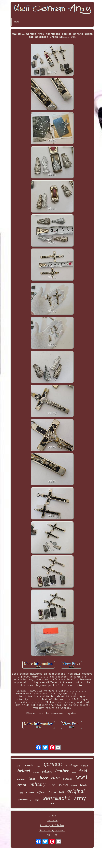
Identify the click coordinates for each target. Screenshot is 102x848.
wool (74, 772)
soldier (63, 785)
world (38, 766)
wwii (81, 777)
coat (37, 800)
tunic (84, 766)
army (80, 798)
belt (61, 792)
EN (48, 835)
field (83, 771)
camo (30, 792)
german (53, 763)
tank (52, 803)
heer (44, 777)
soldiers (47, 771)
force (52, 792)
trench (28, 765)
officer (41, 792)
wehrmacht (57, 798)
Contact (52, 820)
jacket (32, 778)
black (83, 785)
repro (21, 785)
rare (55, 777)
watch (74, 785)
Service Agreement (52, 830)
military (38, 784)
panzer (36, 772)
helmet (23, 770)
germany (24, 799)
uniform (21, 779)
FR (55, 835)
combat (68, 778)
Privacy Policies (52, 825)
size (52, 784)
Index (52, 815)
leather (62, 770)
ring (21, 793)
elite (18, 766)
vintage (71, 765)
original (76, 791)
